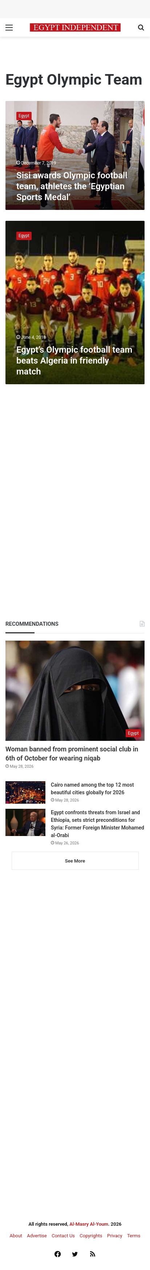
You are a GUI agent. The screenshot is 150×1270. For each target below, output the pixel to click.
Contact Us (63, 1235)
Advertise (37, 1235)
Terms (134, 1235)
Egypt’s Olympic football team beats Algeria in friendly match (74, 361)
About (15, 1235)
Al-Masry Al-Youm (88, 1224)
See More (75, 861)
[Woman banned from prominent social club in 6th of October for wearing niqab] (75, 691)
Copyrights (91, 1235)
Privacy (114, 1235)
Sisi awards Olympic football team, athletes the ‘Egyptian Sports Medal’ (71, 186)
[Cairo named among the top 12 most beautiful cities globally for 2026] (25, 792)
